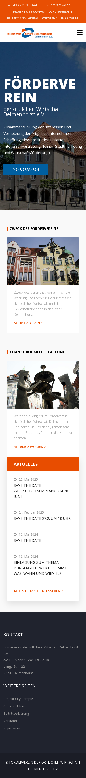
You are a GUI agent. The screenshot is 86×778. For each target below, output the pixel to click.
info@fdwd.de (58, 5)
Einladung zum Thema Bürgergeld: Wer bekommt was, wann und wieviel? (40, 568)
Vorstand (50, 18)
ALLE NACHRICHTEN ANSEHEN (39, 591)
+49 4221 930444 (22, 5)
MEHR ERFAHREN (26, 169)
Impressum (69, 18)
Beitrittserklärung (22, 18)
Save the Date (27, 540)
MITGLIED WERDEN (30, 446)
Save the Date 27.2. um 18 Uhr (42, 518)
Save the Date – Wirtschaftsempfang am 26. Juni (41, 491)
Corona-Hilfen (60, 12)
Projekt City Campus (29, 12)
